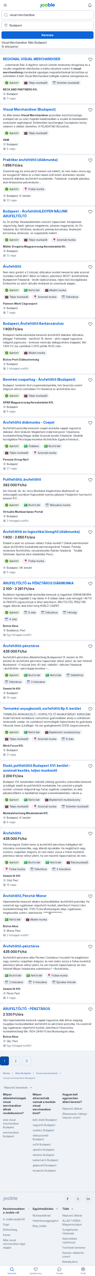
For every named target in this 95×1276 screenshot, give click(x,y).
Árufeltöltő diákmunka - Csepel (28, 422)
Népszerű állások (72, 1108)
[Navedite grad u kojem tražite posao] (47, 25)
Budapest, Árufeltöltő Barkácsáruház (33, 323)
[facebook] (67, 1199)
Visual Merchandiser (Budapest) (29, 109)
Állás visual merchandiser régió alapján (14, 1244)
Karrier (6, 1234)
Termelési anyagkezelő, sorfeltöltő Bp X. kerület (42, 708)
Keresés (47, 35)
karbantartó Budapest (45, 1160)
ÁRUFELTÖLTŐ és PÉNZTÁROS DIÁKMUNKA (38, 583)
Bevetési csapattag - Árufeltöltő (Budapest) (39, 379)
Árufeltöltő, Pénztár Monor (25, 896)
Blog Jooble (39, 1226)
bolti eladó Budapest (45, 1119)
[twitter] (78, 1199)
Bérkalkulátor (70, 1261)
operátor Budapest (44, 1149)
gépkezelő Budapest (45, 1165)
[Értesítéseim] (89, 5)
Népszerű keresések (18, 1087)
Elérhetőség (10, 1229)
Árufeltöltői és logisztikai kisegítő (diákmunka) (41, 532)
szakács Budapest (43, 1130)
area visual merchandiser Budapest (11, 1123)
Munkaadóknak (42, 1215)
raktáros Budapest (43, 1154)
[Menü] (5, 5)
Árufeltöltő (12, 266)
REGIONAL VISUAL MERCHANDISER (31, 59)
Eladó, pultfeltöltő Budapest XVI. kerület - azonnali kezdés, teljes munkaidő (37, 768)
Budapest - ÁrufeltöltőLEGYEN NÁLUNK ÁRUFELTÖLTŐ (35, 213)
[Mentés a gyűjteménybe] (90, 59)
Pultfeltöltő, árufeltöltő (22, 479)
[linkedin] (88, 1199)
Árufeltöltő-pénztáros (21, 646)
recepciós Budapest (44, 1170)
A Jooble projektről (14, 1219)
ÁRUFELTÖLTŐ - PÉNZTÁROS (26, 1009)
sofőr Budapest (42, 1144)
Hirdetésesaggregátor (45, 1220)
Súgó (6, 1224)
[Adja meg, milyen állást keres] (47, 14)
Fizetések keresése (73, 1247)
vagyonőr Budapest (44, 1125)
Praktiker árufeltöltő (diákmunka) (30, 160)
